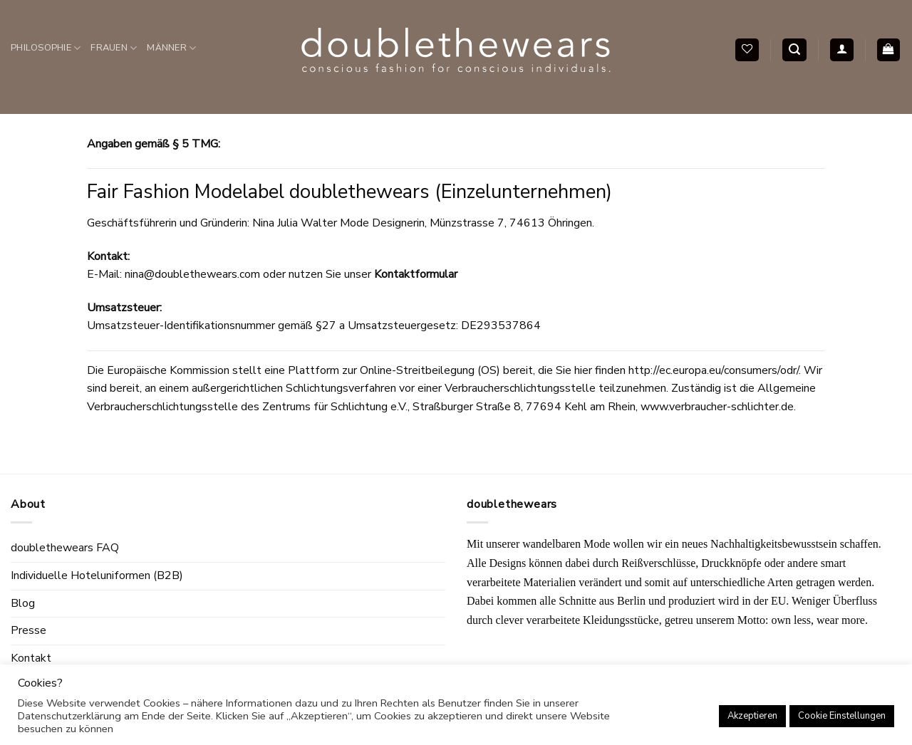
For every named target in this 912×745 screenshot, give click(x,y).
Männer (171, 48)
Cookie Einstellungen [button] (842, 715)
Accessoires (52, 144)
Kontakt (31, 658)
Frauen (113, 48)
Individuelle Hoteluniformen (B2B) (97, 575)
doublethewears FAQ (65, 548)
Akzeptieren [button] (752, 715)
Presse (28, 630)
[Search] (794, 50)
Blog (23, 603)
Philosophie (46, 48)
